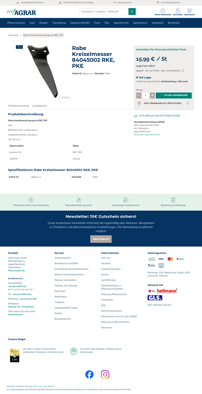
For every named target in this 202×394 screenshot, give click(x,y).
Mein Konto (60, 291)
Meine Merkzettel (162, 14)
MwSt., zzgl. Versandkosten (43, 386)
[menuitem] (16, 23)
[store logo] (22, 11)
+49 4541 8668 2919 (21, 294)
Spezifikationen (39, 106)
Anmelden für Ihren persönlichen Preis (161, 50)
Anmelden (177, 14)
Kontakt (58, 313)
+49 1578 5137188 (27, 299)
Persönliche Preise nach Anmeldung (78, 2)
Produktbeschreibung (18, 106)
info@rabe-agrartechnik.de (147, 135)
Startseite (13, 35)
